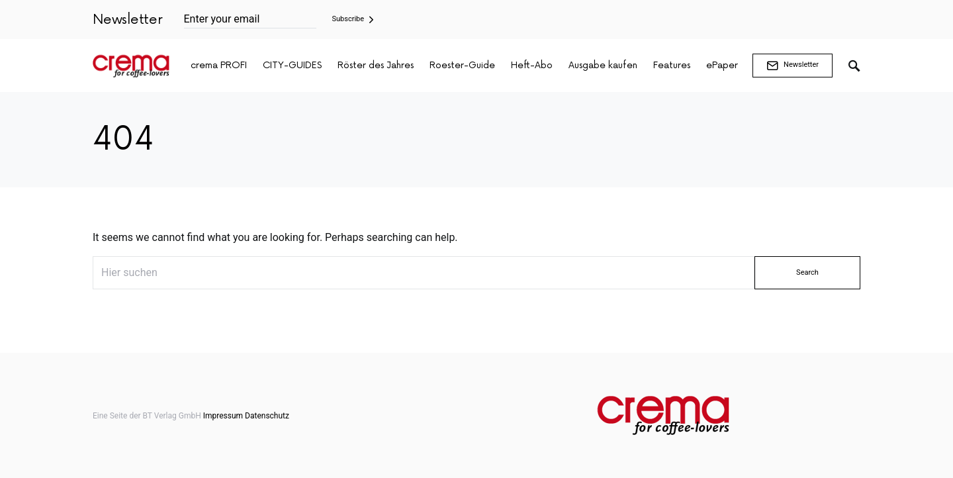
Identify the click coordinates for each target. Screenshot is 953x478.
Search (807, 272)
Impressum (223, 415)
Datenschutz (267, 415)
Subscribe (348, 19)
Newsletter (792, 66)
